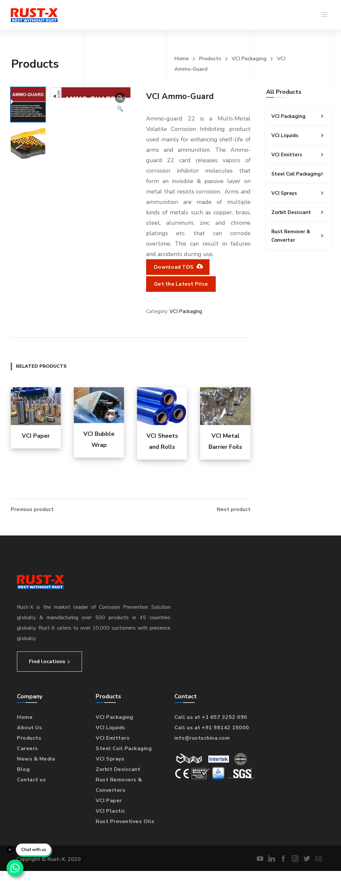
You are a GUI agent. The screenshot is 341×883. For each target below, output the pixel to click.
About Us (29, 727)
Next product (234, 508)
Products (210, 58)
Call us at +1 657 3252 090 (210, 716)
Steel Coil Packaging (301, 174)
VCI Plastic (110, 810)
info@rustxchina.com (202, 737)
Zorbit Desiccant (301, 212)
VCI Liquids (301, 135)
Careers (27, 747)
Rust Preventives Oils (125, 820)
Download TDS (178, 267)
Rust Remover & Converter (301, 236)
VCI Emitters (301, 155)
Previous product (32, 508)
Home (181, 58)
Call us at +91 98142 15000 (211, 727)
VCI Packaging (249, 58)
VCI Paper (36, 436)
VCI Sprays (301, 193)
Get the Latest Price (181, 284)
